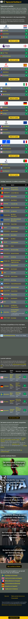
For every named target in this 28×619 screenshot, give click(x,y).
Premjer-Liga (7, 276)
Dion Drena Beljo (14, 249)
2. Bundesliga (7, 207)
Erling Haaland (6, 49)
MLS (5, 301)
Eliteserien (6, 256)
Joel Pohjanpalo (14, 242)
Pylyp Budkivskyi (14, 262)
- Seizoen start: (13, 336)
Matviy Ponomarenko (15, 260)
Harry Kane (5, 107)
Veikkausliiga (7, 223)
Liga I (5, 272)
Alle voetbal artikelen (14, 566)
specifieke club (15, 444)
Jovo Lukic (13, 272)
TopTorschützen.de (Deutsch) (12, 583)
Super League (7, 317)
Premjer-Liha (7, 261)
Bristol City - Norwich (18, 400)
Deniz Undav (5, 110)
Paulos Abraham (14, 307)
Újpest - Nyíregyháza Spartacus (18, 409)
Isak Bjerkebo (14, 305)
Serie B (5, 242)
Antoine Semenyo (7, 56)
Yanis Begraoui (6, 171)
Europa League (7, 215)
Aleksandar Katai (15, 287)
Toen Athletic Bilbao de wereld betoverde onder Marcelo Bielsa (14, 517)
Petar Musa (13, 302)
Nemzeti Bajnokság (8, 234)
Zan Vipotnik (14, 211)
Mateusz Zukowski (15, 207)
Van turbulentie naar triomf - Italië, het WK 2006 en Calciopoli (14, 482)
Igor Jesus (13, 214)
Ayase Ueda (5, 30)
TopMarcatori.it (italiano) (11, 589)
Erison (12, 246)
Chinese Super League (9, 196)
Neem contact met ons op (18, 596)
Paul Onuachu (14, 298)
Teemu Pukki (14, 224)
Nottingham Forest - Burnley (18, 376)
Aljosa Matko (14, 235)
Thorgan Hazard (14, 189)
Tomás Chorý (14, 294)
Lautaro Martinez (7, 88)
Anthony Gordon (6, 132)
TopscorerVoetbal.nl (13, 2)
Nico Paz (4, 91)
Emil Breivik (13, 257)
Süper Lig (6, 298)
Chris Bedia (13, 318)
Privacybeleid (14, 598)
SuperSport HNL (7, 249)
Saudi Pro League (8, 279)
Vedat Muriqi (5, 72)
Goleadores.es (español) (11, 586)
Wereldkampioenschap (9, 335)
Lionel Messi (8, 439)
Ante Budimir (5, 75)
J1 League (6, 245)
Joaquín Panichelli (7, 148)
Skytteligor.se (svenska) (11, 575)
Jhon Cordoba (14, 276)
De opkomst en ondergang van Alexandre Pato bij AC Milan (14, 465)
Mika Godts (5, 37)
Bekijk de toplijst (14, 41)
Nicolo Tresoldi (14, 187)
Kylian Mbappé (6, 68)
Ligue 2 (5, 227)
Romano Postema (15, 253)
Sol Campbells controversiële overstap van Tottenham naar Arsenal (14, 535)
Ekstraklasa (6, 268)
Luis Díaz (5, 113)
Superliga (6, 203)
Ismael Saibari (6, 33)
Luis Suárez (5, 164)
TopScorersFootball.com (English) (13, 578)
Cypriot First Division (8, 200)
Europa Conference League (10, 219)
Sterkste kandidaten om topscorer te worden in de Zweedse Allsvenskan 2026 (14, 500)
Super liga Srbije (7, 287)
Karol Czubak (14, 269)
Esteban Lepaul (6, 145)
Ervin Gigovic (14, 311)
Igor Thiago (5, 52)
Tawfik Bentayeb (15, 227)
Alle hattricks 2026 (14, 417)
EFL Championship (8, 211)
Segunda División (7, 290)
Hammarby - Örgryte (18, 393)
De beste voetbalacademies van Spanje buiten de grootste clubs (14, 552)
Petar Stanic (14, 216)
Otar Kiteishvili (14, 265)
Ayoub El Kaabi (14, 231)
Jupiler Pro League (8, 188)
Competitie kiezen (13, 617)
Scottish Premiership (8, 283)
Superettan (6, 312)
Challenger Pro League (9, 192)
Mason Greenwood (7, 152)
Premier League (7, 377)
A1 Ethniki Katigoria (8, 231)
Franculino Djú (14, 203)
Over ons (7, 596)
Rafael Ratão (14, 196)
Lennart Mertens (15, 192)
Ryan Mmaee (14, 200)
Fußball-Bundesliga (8, 265)
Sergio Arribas (14, 291)
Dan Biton (13, 238)
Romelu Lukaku (16, 439)
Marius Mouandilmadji (16, 219)
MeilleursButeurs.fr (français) (12, 581)
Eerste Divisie (7, 253)
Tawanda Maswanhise (16, 283)
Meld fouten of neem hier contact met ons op (12, 604)
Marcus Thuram (6, 94)
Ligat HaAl (6, 238)
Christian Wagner (15, 309)
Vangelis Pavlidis (6, 167)
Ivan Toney (13, 280)
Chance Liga (6, 294)
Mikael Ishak (13, 220)
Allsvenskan (6, 306)
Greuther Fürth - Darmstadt (18, 384)
